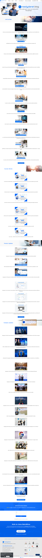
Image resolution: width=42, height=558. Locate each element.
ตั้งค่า (4, 556)
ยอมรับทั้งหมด (7, 556)
